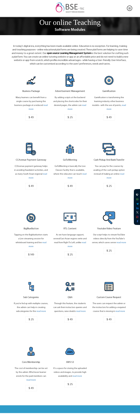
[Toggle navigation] (129, 8)
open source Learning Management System (69, 53)
